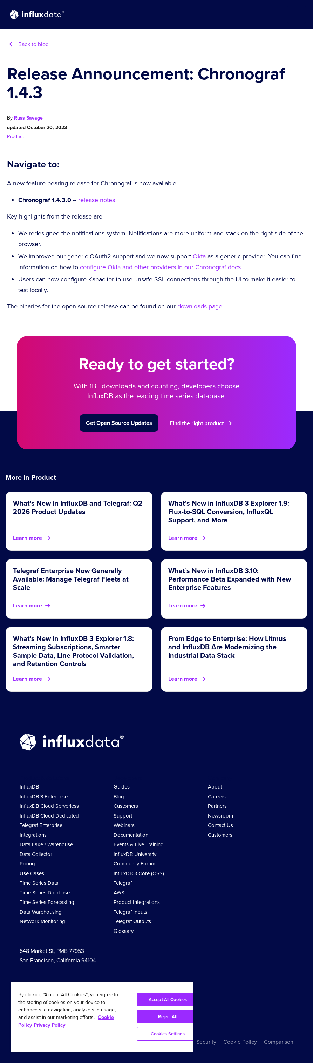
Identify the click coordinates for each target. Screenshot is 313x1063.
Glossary (124, 931)
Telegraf (123, 883)
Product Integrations (137, 902)
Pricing (27, 864)
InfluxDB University (135, 854)
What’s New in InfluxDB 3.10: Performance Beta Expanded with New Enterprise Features (229, 579)
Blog (119, 796)
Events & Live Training (139, 844)
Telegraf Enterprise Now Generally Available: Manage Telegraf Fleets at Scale (71, 579)
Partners (217, 806)
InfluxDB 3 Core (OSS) (139, 873)
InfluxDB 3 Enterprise (44, 796)
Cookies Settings (168, 1033)
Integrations (33, 835)
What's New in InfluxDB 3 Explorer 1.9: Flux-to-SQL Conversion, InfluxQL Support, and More (228, 511)
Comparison (278, 1042)
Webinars (124, 825)
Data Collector (36, 854)
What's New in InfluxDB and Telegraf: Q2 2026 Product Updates (77, 507)
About (215, 787)
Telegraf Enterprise (41, 825)
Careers (217, 796)
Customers (126, 806)
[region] (102, 1017)
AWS (119, 893)
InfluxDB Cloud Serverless (49, 806)
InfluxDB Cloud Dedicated (49, 816)
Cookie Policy (240, 1042)
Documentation (131, 835)
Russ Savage (28, 118)
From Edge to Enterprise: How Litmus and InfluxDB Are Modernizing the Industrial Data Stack (227, 647)
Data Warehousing (41, 912)
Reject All (167, 1016)
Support (123, 816)
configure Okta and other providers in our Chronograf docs (160, 267)
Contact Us (220, 825)
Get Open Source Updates (119, 423)
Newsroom (220, 816)
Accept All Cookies (168, 999)
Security (206, 1042)
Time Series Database (45, 893)
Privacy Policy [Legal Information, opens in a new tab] (49, 1025)
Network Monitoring (42, 921)
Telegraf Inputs (130, 912)
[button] (296, 15)
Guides (122, 787)
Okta (199, 256)
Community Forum (134, 864)
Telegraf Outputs (132, 921)
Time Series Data (39, 883)
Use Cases (32, 873)
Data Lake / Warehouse (46, 844)
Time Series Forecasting (47, 902)
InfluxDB (29, 787)
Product (15, 136)
